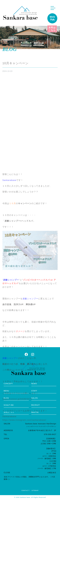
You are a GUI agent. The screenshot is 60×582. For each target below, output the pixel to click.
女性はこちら (52, 28)
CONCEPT (8, 384)
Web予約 (52, 18)
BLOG (6, 398)
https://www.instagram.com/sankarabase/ (24, 508)
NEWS (34, 384)
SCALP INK (9, 405)
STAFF (34, 391)
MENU (6, 391)
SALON (34, 398)
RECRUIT (35, 405)
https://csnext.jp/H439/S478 (17, 487)
